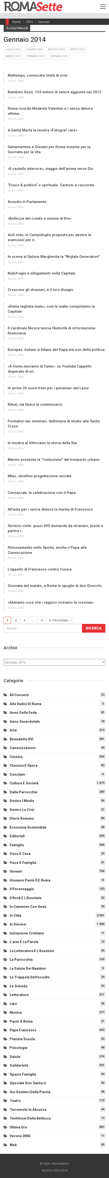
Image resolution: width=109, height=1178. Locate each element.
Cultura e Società (24, 783)
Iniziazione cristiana (27, 933)
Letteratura (19, 995)
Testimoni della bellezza (30, 1118)
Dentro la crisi (22, 810)
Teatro (15, 1101)
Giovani (16, 871)
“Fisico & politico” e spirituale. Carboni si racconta (51, 185)
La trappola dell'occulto (30, 977)
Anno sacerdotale (25, 721)
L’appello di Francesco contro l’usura (40, 569)
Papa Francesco (23, 1030)
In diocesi (18, 924)
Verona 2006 (20, 1136)
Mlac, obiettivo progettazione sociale (40, 476)
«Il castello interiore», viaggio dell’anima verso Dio (50, 168)
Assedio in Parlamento (27, 202)
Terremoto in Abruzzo (28, 1110)
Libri (13, 1004)
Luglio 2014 (13, 49)
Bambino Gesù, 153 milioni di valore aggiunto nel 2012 (55, 92)
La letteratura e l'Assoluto (32, 951)
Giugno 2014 (34, 49)
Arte (13, 730)
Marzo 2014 (13, 56)
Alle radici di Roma (25, 704)
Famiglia (17, 845)
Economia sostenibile (28, 827)
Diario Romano (22, 818)
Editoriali (17, 836)
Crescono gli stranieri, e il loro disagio (40, 290)
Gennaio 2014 (59, 56)
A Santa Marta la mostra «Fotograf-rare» (42, 130)
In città (15, 916)
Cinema (16, 757)
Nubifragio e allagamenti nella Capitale (41, 273)
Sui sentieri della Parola (30, 1092)
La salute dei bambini (28, 968)
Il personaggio (22, 889)
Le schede (19, 986)
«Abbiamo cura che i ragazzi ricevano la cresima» (51, 602)
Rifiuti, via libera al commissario (35, 404)
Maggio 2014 (56, 49)
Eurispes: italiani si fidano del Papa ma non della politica (56, 349)
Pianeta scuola (22, 1039)
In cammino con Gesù (28, 907)
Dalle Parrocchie (23, 792)
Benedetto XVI (21, 739)
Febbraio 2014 (35, 56)
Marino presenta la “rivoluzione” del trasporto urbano (54, 459)
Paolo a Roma (21, 1021)
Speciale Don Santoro (28, 1083)
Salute (15, 1057)
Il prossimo (60, 620)
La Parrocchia (21, 959)
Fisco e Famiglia (23, 863)
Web (13, 1145)
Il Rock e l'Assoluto (26, 898)
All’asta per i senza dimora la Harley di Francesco (50, 509)
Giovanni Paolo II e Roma (30, 880)
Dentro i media (22, 801)
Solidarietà (19, 1065)
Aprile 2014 (77, 49)
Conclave (17, 774)
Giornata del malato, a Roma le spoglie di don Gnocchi (55, 586)
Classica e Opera (23, 765)
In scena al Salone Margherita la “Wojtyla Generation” (54, 256)
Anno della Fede (23, 713)
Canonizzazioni (23, 748)
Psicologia (18, 1048)
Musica (16, 1012)
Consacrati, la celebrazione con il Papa (42, 493)
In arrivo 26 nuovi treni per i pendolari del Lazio (48, 388)
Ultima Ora (18, 1127)
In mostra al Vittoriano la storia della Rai (42, 443)
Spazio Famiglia (23, 1074)
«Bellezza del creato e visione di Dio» (39, 218)
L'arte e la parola (24, 942)
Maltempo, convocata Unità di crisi (37, 75)
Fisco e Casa (20, 854)
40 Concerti (19, 695)
